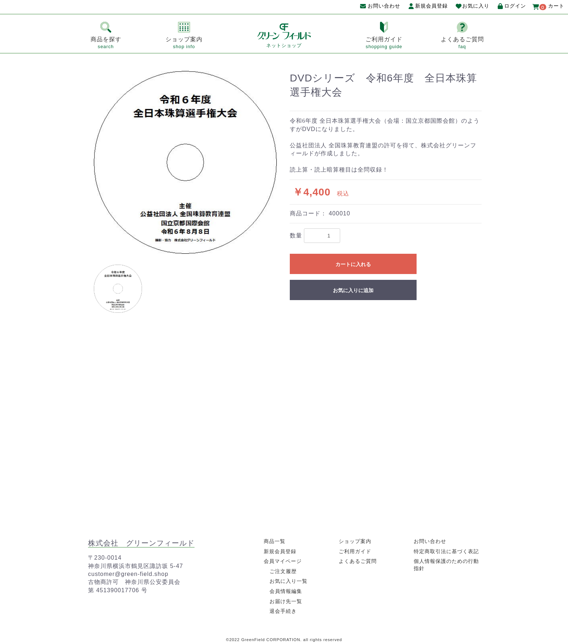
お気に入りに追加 (353, 290)
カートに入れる (353, 264)
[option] (185, 162)
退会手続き (283, 611)
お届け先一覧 (286, 601)
